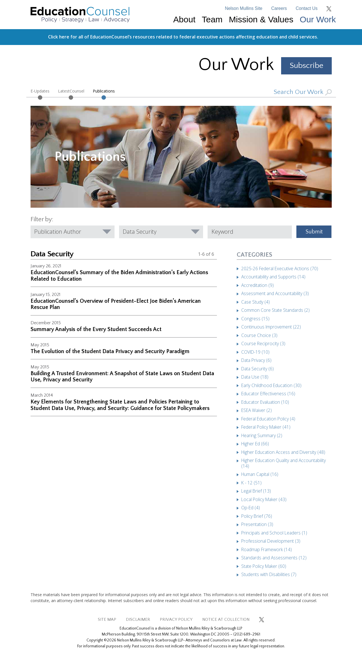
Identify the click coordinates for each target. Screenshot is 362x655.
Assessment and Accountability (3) (275, 293)
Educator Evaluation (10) (265, 402)
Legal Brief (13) (256, 491)
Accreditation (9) (257, 285)
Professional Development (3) (270, 541)
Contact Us (307, 8)
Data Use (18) (254, 377)
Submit (314, 232)
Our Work (318, 19)
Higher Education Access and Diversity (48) (283, 452)
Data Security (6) (257, 369)
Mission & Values (261, 19)
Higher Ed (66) (255, 444)
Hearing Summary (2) (261, 435)
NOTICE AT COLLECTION (225, 619)
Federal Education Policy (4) (268, 419)
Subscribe (306, 65)
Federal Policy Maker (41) (265, 427)
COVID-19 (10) (255, 352)
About (184, 19)
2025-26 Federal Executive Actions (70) (279, 268)
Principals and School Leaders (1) (274, 533)
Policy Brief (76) (256, 516)
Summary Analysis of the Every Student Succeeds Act (96, 329)
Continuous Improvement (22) (271, 327)
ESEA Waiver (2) (256, 410)
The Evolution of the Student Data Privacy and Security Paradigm (110, 351)
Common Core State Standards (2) (275, 310)
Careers (279, 8)
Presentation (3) (257, 524)
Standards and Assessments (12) (274, 558)
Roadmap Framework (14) (266, 549)
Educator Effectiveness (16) (268, 393)
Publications (104, 91)
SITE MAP (107, 619)
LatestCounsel (71, 91)
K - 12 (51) (251, 483)
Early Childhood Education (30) (271, 385)
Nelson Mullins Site (243, 8)
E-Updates (40, 91)
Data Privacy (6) (256, 360)
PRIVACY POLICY (176, 619)
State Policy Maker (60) (263, 566)
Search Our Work (303, 92)
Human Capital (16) (259, 474)
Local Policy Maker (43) (263, 499)
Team (212, 19)
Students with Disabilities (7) (268, 574)
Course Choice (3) (259, 335)
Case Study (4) (255, 302)
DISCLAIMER (138, 619)
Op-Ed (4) (250, 507)
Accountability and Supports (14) (273, 277)
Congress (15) (255, 318)
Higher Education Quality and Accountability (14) (283, 463)
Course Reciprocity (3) (263, 343)
